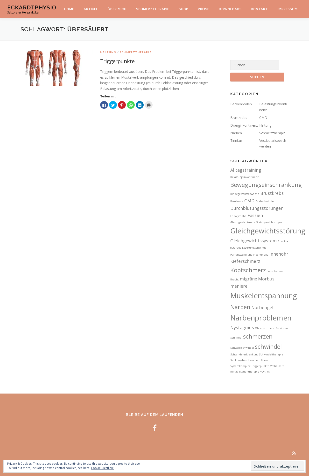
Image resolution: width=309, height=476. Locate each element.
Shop (183, 9)
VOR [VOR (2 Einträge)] (263, 372)
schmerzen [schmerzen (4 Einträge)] (258, 336)
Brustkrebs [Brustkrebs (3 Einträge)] (272, 193)
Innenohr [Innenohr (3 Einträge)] (278, 254)
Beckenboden (241, 104)
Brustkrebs (238, 118)
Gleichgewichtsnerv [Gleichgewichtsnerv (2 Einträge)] (242, 222)
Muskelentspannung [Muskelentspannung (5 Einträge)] (263, 296)
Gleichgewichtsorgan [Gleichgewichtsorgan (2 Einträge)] (269, 222)
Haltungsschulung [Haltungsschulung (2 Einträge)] (241, 254)
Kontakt (259, 9)
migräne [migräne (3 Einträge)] (248, 279)
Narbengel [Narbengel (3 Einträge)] (262, 308)
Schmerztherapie (152, 9)
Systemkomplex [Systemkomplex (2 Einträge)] (240, 366)
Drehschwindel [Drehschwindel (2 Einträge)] (264, 201)
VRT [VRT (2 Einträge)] (269, 372)
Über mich (117, 9)
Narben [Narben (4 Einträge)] (240, 307)
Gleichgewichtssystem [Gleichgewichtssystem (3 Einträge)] (253, 241)
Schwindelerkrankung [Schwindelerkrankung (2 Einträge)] (244, 354)
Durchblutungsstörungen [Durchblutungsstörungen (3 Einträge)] (256, 208)
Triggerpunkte (117, 61)
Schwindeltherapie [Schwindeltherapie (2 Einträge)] (271, 354)
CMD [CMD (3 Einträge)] (249, 201)
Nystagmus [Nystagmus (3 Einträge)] (242, 328)
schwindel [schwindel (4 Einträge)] (268, 346)
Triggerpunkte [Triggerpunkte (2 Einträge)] (260, 366)
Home (69, 9)
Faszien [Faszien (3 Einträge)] (255, 215)
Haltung (108, 52)
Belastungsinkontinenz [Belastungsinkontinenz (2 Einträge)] (244, 177)
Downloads (230, 9)
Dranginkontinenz (244, 125)
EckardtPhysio (31, 7)
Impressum (288, 9)
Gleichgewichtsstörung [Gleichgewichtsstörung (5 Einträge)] (267, 231)
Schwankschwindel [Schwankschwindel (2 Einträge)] (242, 347)
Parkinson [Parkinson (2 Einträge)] (281, 328)
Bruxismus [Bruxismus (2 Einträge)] (236, 201)
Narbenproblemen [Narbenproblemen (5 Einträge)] (260, 318)
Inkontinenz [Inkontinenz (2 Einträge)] (260, 254)
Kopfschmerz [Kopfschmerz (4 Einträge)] (248, 270)
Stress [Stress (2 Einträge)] (264, 360)
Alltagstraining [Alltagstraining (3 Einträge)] (245, 170)
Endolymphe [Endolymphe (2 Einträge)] (238, 216)
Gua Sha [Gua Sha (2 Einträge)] (283, 241)
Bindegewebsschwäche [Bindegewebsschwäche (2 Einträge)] (244, 194)
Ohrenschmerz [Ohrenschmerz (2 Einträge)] (264, 328)
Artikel (91, 9)
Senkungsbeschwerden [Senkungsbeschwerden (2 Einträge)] (245, 360)
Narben (236, 133)
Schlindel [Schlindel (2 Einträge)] (236, 338)
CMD (263, 118)
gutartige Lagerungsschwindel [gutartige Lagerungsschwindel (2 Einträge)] (248, 248)
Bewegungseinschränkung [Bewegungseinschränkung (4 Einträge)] (266, 185)
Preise (203, 9)
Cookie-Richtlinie (102, 468)
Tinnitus (236, 140)
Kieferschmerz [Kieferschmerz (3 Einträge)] (245, 261)
